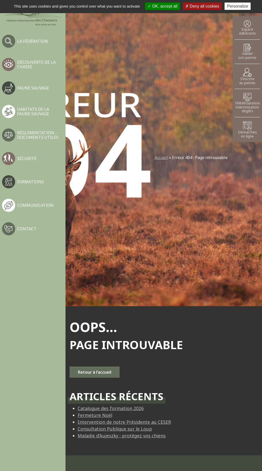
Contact (26, 229)
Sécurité (26, 158)
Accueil (161, 157)
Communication (35, 205)
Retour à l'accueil (94, 372)
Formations (30, 182)
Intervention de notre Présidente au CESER (124, 422)
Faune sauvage (33, 88)
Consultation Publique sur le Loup (115, 429)
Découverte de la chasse (36, 64)
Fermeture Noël (95, 415)
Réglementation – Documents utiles (37, 135)
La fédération (32, 41)
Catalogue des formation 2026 (111, 408)
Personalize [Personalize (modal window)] (237, 6)
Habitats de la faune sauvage (33, 111)
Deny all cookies (202, 6)
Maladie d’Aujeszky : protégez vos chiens (122, 436)
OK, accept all (162, 6)
